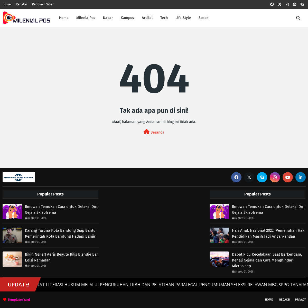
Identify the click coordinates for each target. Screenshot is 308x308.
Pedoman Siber (43, 4)
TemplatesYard (19, 300)
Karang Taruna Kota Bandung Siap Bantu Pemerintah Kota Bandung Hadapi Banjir (60, 233)
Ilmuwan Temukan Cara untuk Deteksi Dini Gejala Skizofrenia (61, 209)
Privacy (300, 299)
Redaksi (21, 4)
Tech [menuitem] (164, 18)
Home (7, 4)
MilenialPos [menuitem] (85, 18)
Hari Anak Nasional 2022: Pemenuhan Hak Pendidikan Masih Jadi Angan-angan (268, 233)
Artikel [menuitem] (147, 18)
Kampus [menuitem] (127, 18)
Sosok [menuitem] (203, 18)
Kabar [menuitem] (108, 18)
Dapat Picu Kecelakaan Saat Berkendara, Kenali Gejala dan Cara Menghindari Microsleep (267, 260)
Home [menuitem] (64, 18)
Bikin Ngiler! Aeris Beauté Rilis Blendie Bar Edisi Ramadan (61, 257)
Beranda (154, 132)
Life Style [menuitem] (183, 18)
